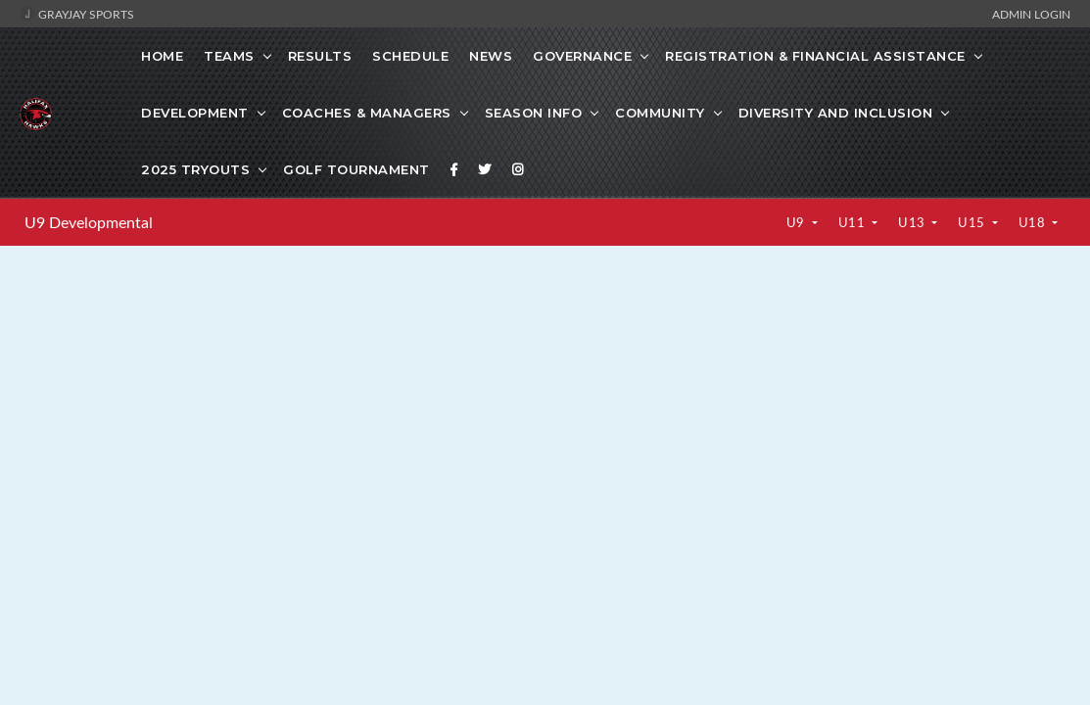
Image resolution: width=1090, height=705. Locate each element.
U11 (853, 222)
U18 (1034, 222)
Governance (582, 56)
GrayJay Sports (77, 14)
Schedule (410, 56)
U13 (913, 222)
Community (660, 112)
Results (320, 56)
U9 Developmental (88, 222)
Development (195, 112)
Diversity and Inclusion (835, 112)
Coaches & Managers (366, 112)
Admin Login (1031, 14)
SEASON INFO (534, 112)
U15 (973, 222)
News (490, 56)
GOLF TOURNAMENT (356, 169)
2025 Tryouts (195, 169)
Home (162, 56)
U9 (797, 222)
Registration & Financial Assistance (815, 56)
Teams (229, 56)
